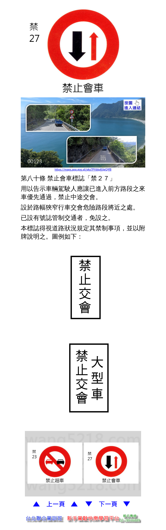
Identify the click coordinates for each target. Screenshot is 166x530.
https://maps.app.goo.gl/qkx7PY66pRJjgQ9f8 (83, 169)
